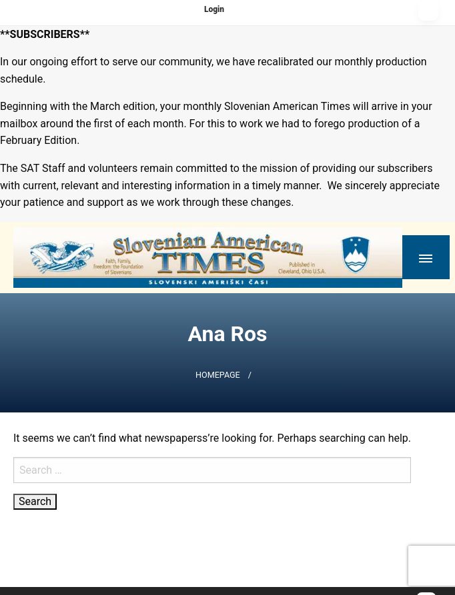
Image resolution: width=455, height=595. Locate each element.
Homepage (217, 375)
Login (214, 9)
